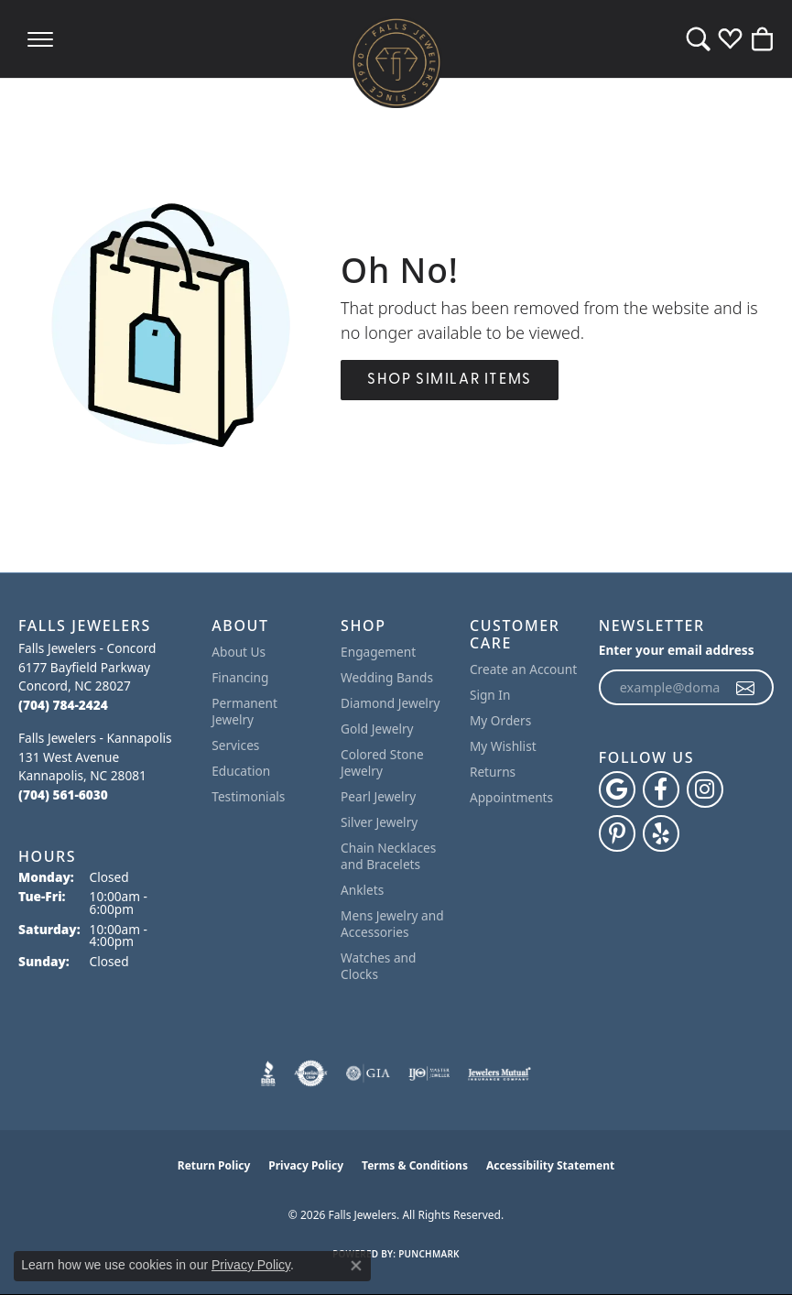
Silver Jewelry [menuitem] (379, 822)
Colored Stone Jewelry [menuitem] (382, 762)
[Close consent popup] (356, 1265)
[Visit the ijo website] (429, 1073)
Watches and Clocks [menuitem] (378, 966)
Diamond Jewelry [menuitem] (390, 703)
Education (241, 770)
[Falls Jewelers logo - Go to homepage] (396, 62)
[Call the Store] (63, 704)
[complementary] (751, 1254)
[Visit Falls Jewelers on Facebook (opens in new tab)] (661, 789)
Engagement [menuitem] (378, 651)
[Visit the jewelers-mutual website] (499, 1073)
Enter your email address (676, 649)
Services (235, 745)
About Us (239, 651)
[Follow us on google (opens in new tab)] (617, 789)
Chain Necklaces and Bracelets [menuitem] (388, 856)
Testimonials (248, 796)
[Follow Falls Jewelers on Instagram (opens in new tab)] (705, 789)
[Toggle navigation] (40, 39)
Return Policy (214, 1165)
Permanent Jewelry (244, 711)
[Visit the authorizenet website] (311, 1073)
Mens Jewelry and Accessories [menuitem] (392, 924)
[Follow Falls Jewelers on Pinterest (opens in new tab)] (617, 833)
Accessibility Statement (550, 1165)
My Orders (500, 720)
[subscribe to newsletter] (746, 687)
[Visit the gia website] (368, 1073)
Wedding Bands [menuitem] (387, 677)
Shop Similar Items (449, 380)
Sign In (490, 694)
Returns (492, 771)
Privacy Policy (305, 1165)
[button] (698, 39)
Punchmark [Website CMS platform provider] (429, 1253)
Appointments (511, 797)
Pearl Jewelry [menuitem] (378, 796)
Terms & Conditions (415, 1165)
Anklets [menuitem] (362, 889)
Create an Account (523, 669)
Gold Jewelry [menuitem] (377, 728)
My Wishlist (503, 746)
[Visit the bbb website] (269, 1073)
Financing (240, 677)
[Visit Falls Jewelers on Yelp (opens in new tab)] (661, 833)
